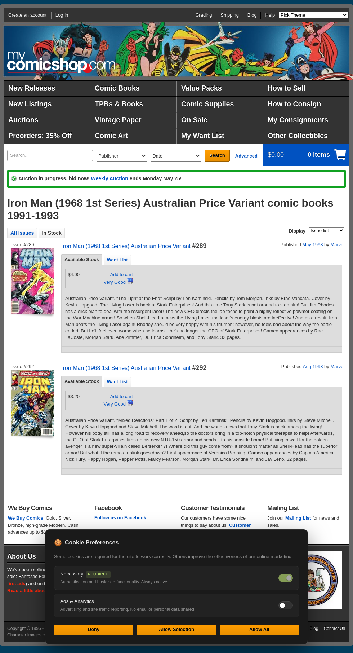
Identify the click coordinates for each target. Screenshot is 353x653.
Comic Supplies (207, 104)
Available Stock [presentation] (81, 259)
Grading (203, 15)
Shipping (229, 15)
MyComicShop (61, 62)
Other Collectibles (298, 136)
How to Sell (286, 88)
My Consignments (298, 120)
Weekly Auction (109, 178)
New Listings (30, 104)
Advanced (246, 156)
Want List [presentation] (117, 259)
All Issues (22, 233)
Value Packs (201, 88)
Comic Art (111, 136)
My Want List (202, 136)
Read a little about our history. (40, 590)
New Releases (31, 88)
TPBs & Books (119, 104)
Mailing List (298, 518)
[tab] (81, 259)
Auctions (23, 120)
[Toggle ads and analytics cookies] (285, 605)
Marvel (337, 244)
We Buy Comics (25, 518)
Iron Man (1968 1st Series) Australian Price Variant (126, 246)
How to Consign (294, 104)
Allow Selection (176, 629)
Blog (252, 15)
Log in (61, 15)
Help (270, 15)
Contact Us (334, 628)
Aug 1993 (313, 366)
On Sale (194, 120)
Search (217, 155)
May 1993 (312, 244)
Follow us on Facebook (120, 517)
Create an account (27, 15)
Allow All (259, 629)
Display (297, 231)
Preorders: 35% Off (40, 136)
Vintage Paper (118, 120)
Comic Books (117, 88)
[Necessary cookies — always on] (285, 578)
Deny (93, 629)
